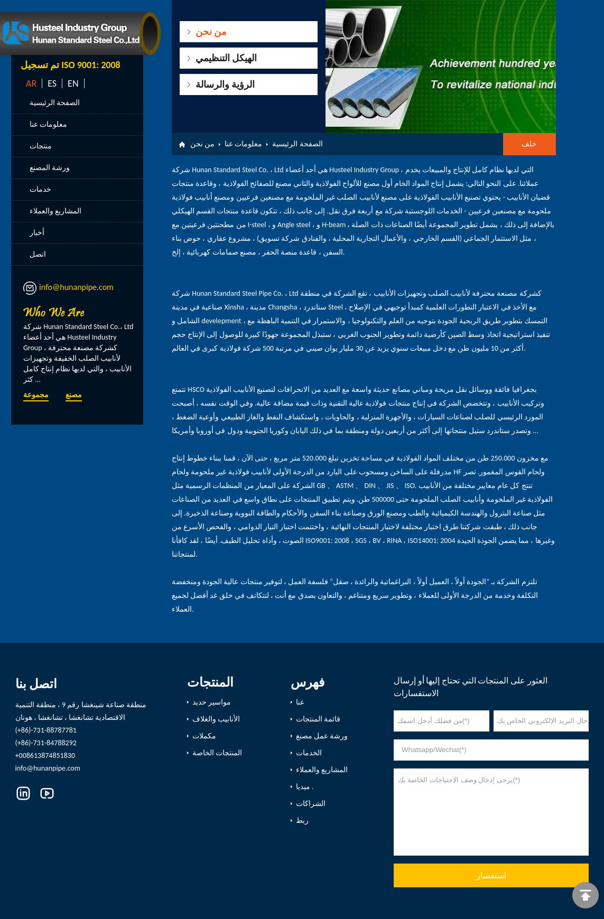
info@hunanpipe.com (76, 287)
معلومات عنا (48, 124)
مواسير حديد (211, 702)
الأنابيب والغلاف (216, 719)
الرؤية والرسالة (225, 84)
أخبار (37, 232)
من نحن (211, 31)
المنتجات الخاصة (217, 752)
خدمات (40, 189)
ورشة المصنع (50, 167)
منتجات (41, 146)
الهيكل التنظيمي (226, 58)
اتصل (38, 254)
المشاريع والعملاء (55, 211)
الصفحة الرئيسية (55, 102)
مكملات (204, 736)
